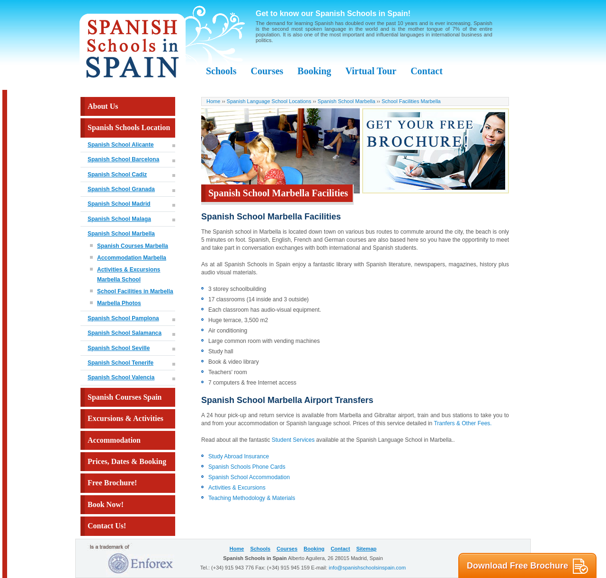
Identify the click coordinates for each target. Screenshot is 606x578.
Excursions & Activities (125, 418)
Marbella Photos (119, 303)
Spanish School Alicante (121, 144)
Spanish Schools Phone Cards (246, 467)
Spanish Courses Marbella (132, 246)
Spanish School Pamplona (123, 318)
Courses (266, 71)
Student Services (293, 440)
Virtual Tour (371, 71)
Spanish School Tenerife (120, 362)
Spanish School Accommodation (249, 477)
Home (213, 101)
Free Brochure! (112, 483)
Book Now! (106, 504)
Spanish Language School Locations (269, 101)
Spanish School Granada (121, 189)
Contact (426, 71)
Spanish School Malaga (119, 219)
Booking (314, 71)
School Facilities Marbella (411, 101)
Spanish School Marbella (121, 233)
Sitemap (366, 549)
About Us (103, 106)
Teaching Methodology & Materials (251, 498)
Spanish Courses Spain (125, 397)
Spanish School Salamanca (124, 333)
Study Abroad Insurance (238, 456)
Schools (221, 71)
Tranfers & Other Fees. (461, 423)
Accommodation (114, 440)
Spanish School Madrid (119, 204)
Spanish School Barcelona (123, 159)
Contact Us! (107, 526)
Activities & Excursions (237, 487)
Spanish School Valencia (121, 377)
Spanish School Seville (119, 348)
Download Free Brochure (527, 566)
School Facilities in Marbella (135, 291)
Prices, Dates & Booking (127, 461)
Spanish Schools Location (129, 127)
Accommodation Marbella (131, 257)
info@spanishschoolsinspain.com (367, 567)
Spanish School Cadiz (117, 174)
